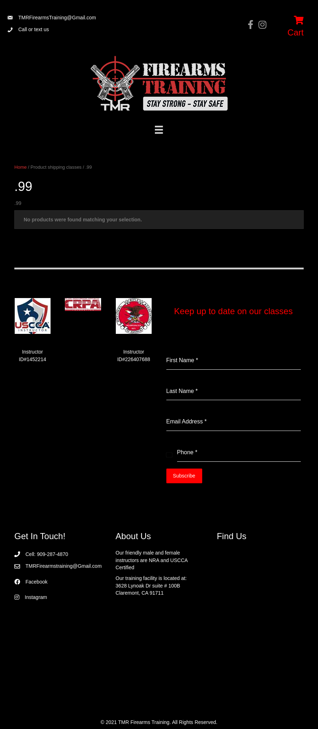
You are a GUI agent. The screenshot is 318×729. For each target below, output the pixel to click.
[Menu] (159, 130)
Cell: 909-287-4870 (46, 554)
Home (20, 167)
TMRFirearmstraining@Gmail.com (63, 566)
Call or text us (33, 29)
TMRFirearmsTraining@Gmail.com (57, 17)
